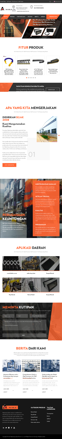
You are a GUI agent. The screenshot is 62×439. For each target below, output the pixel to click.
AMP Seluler (20, 1)
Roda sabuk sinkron (35, 422)
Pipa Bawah (33, 414)
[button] (29, 36)
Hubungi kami (53, 16)
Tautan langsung (51, 408)
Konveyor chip (34, 419)
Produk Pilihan (3, 1)
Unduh (43, 16)
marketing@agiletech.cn (23, 11)
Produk (12, 16)
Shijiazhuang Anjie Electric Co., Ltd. (17, 436)
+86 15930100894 (39, 8)
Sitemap (35, 436)
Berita (37, 16)
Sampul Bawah (34, 417)
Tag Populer (9, 1)
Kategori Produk (38, 407)
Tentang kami (21, 16)
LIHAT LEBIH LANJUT (6, 391)
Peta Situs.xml (14, 1)
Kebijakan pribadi (41, 436)
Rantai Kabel (34, 412)
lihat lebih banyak (9, 165)
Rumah (6, 16)
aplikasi (30, 16)
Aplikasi (48, 418)
